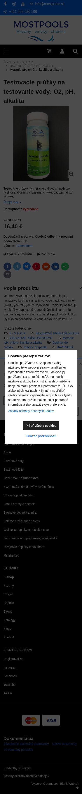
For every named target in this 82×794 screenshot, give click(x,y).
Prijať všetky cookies (41, 425)
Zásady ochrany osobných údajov (31, 411)
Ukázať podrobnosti (41, 436)
